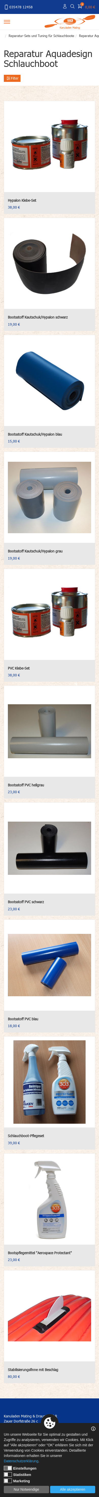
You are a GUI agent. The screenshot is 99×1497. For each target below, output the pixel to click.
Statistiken (17, 1474)
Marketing (17, 1480)
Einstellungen (20, 1468)
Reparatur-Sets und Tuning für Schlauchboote (41, 36)
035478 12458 (18, 7)
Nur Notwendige (26, 1489)
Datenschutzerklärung (21, 1461)
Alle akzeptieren (72, 1489)
